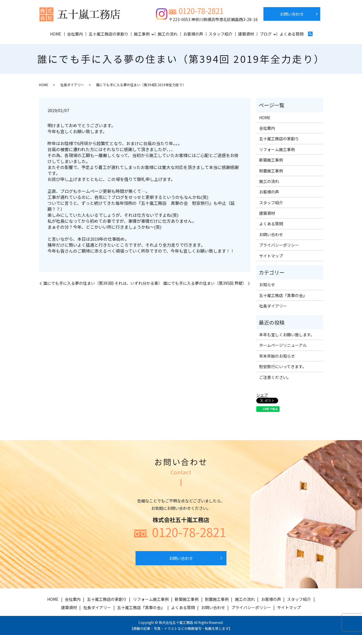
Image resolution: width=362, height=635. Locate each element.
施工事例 (142, 34)
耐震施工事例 (271, 171)
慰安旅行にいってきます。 (282, 366)
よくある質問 (291, 34)
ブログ (266, 34)
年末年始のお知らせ (277, 356)
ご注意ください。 (275, 377)
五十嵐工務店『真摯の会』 (283, 295)
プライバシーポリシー (279, 245)
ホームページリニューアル (283, 345)
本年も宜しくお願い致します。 (287, 334)
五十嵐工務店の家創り (108, 34)
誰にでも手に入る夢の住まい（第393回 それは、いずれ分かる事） (102, 283)
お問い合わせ (292, 14)
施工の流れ (168, 34)
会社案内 (75, 34)
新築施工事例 (271, 160)
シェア (262, 395)
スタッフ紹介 (220, 34)
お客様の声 (193, 34)
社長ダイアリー (72, 84)
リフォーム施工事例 (277, 149)
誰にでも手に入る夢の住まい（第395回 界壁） (204, 283)
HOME (55, 34)
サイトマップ (271, 256)
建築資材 (246, 34)
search (310, 34)
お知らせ (267, 284)
